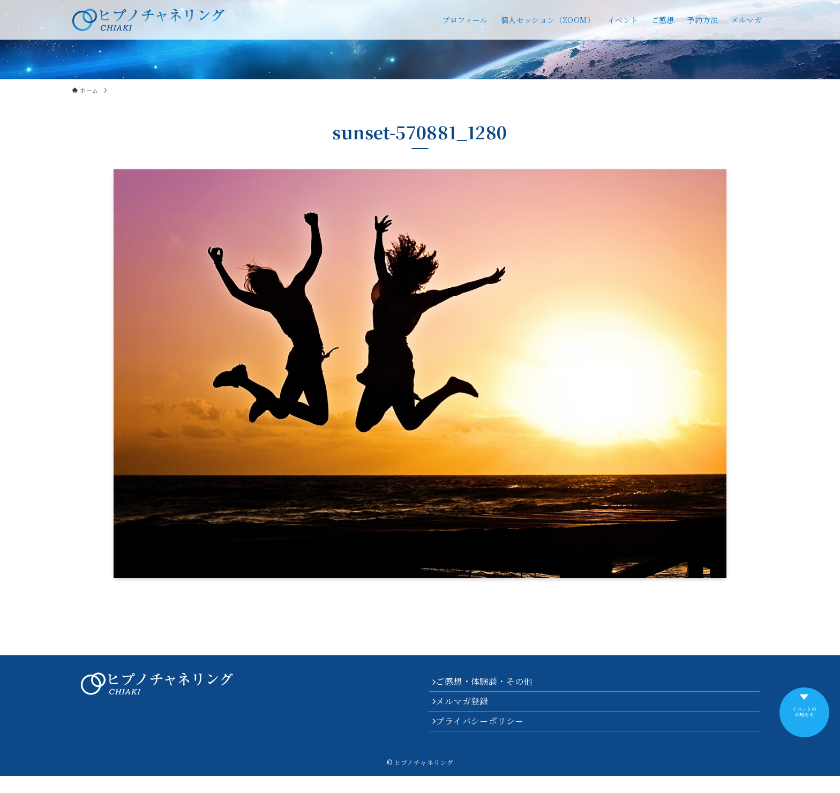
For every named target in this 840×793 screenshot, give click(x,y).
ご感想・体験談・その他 (489, 684)
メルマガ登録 (467, 710)
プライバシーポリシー (485, 735)
